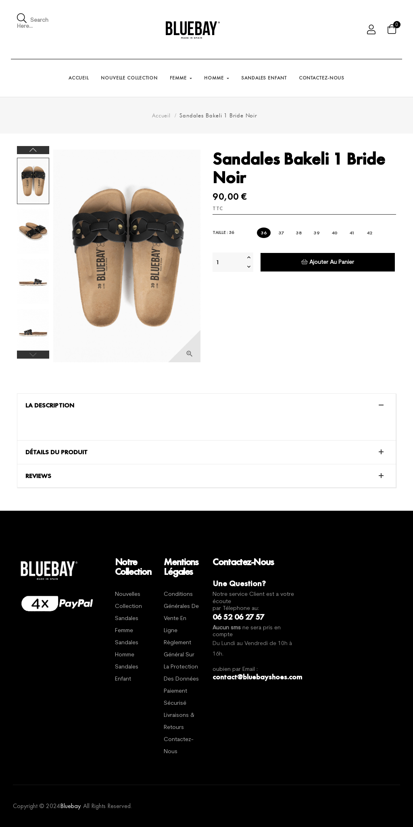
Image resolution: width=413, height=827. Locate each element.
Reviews (38, 476)
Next (33, 150)
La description (49, 405)
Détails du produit (56, 452)
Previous (33, 355)
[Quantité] (229, 262)
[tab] (206, 405)
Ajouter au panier (327, 262)
